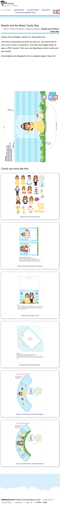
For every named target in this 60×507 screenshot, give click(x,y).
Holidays (46, 10)
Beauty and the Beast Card (30, 315)
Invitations (19, 10)
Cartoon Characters (25, 13)
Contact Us (18, 502)
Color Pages (33, 10)
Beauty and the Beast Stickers (30, 217)
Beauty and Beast (33, 29)
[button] (50, 97)
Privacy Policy (6, 502)
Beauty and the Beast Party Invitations (30, 266)
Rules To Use (48, 500)
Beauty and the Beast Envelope (30, 365)
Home (5, 29)
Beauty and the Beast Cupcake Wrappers (30, 414)
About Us (29, 502)
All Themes (6, 10)
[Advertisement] (29, 76)
